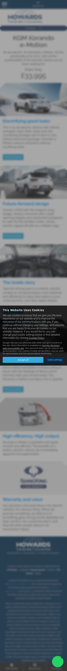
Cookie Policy (36, 337)
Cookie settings (55, 359)
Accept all (23, 359)
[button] (57, 661)
